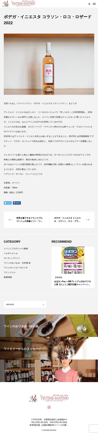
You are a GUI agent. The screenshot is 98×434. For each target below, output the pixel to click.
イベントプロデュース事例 (16, 249)
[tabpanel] (73, 267)
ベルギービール (11, 253)
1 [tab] (70, 271)
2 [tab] (73, 271)
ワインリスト (10, 272)
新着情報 (8, 277)
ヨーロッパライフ (12, 258)
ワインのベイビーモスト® (15, 268)
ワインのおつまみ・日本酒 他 (17, 263)
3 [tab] (75, 271)
